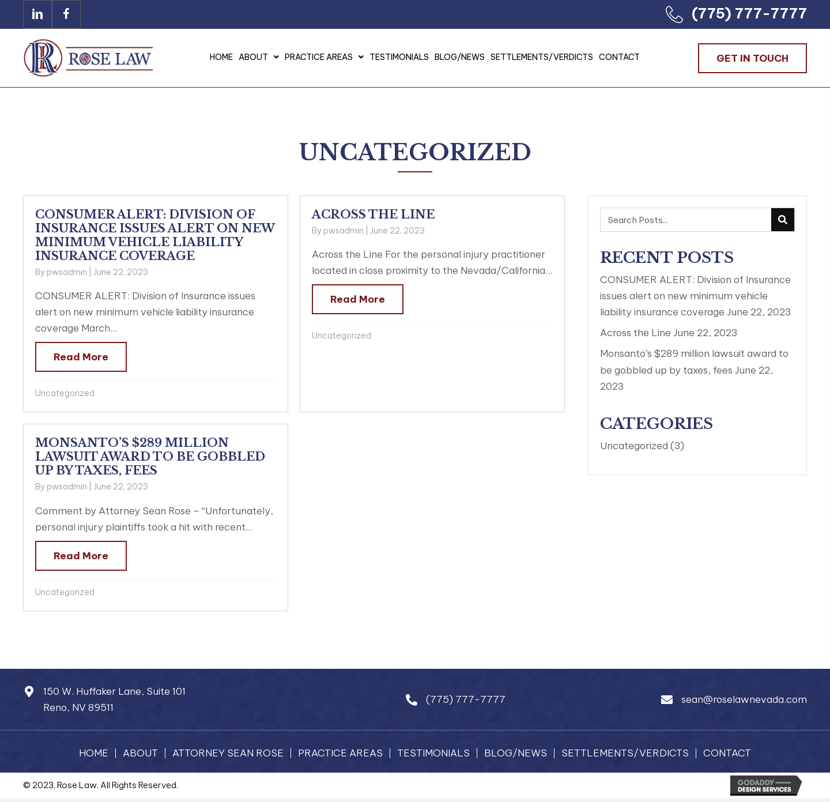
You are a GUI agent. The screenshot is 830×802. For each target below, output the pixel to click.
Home (93, 753)
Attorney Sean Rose (228, 753)
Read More (81, 357)
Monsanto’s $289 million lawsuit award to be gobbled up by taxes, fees (150, 456)
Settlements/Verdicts (625, 753)
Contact (727, 753)
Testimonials (433, 753)
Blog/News (515, 753)
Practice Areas (340, 753)
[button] (37, 14)
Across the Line (373, 214)
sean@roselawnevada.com (744, 699)
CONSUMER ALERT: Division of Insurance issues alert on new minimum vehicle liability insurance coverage (154, 235)
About (140, 753)
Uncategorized (65, 393)
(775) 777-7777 (749, 13)
